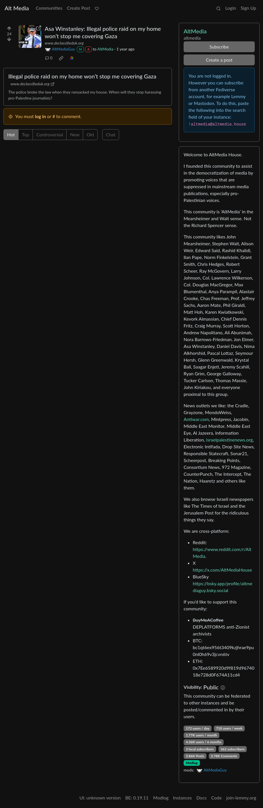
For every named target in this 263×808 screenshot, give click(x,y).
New (74, 134)
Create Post (78, 8)
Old (90, 134)
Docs (201, 797)
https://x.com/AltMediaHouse (222, 569)
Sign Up (248, 8)
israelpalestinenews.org (229, 439)
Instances (182, 797)
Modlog (192, 763)
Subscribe (219, 46)
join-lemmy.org (241, 797)
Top (25, 134)
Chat (110, 134)
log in (40, 116)
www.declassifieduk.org (64, 42)
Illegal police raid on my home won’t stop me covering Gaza (82, 76)
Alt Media (17, 8)
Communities (49, 8)
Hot (11, 134)
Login (230, 8)
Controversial (49, 134)
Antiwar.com (196, 419)
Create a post (219, 59)
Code (216, 797)
